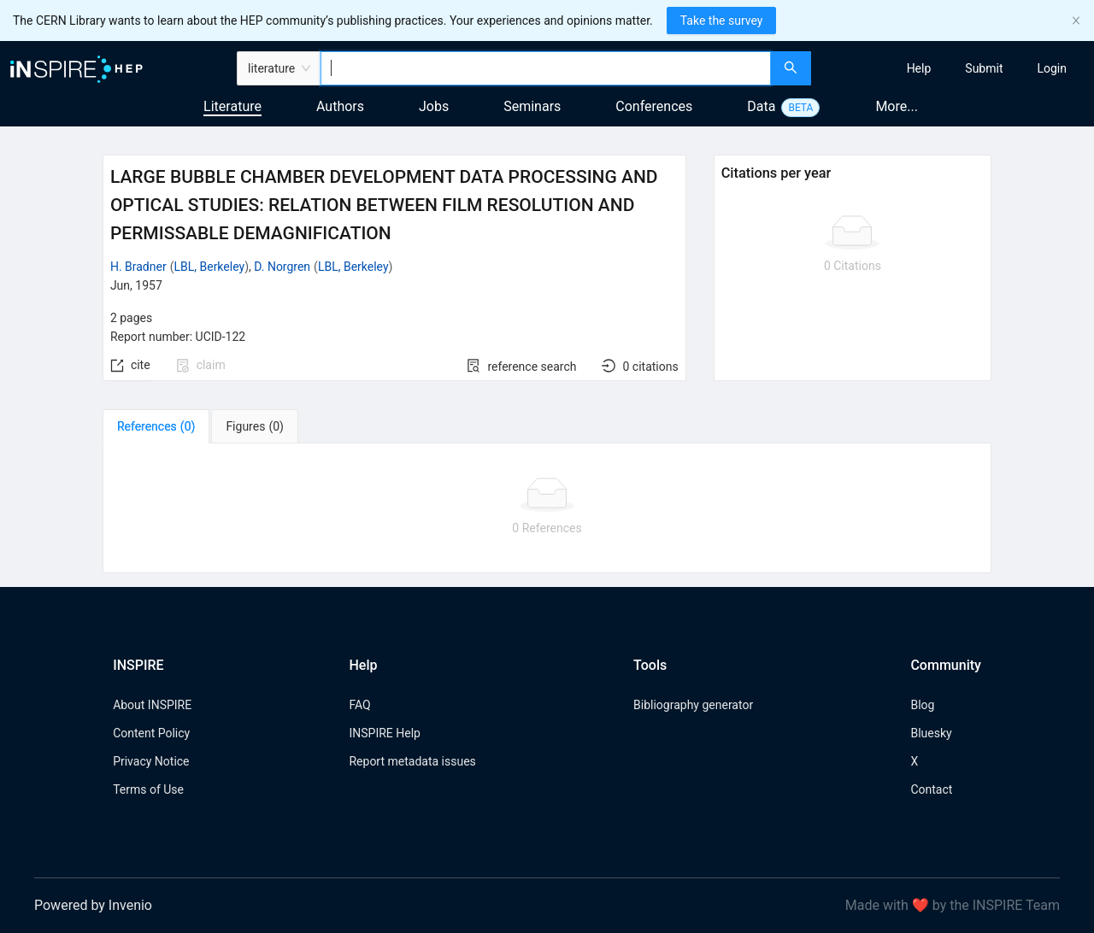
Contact (931, 789)
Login (1052, 68)
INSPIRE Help (384, 733)
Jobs (434, 106)
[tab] (156, 426)
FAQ (359, 705)
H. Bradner (138, 266)
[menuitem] (919, 68)
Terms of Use (148, 789)
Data (761, 106)
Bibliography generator (693, 705)
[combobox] (546, 68)
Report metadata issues (412, 761)
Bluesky (930, 733)
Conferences (653, 106)
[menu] (955, 68)
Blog (922, 705)
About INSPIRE (152, 705)
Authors (340, 106)
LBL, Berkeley (209, 266)
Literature (232, 106)
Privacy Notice (151, 761)
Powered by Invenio (93, 905)
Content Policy (151, 733)
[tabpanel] (547, 508)
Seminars (532, 106)
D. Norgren (282, 266)
